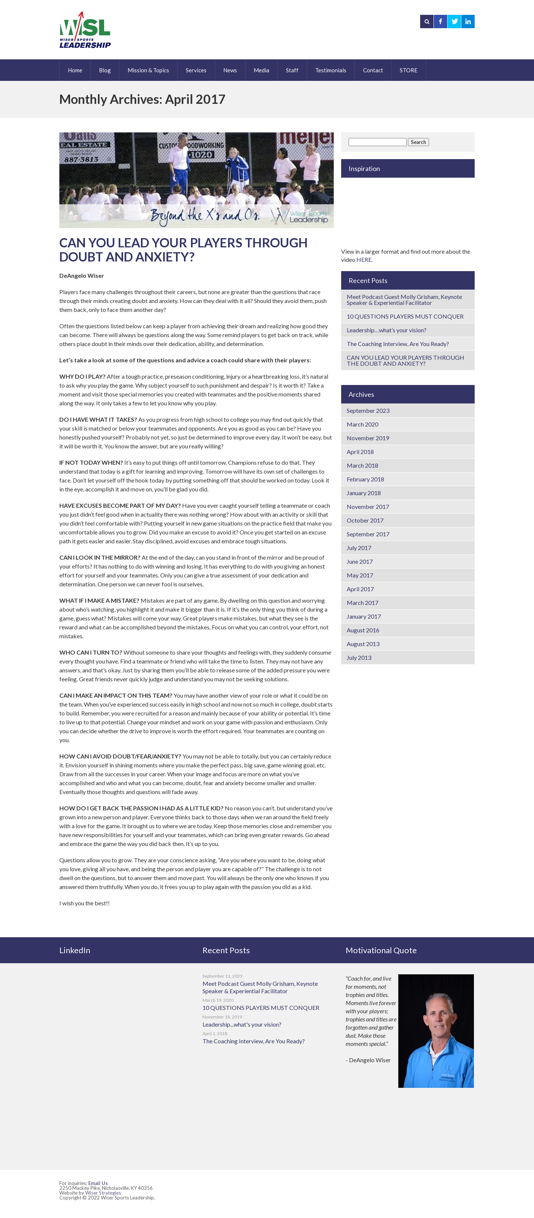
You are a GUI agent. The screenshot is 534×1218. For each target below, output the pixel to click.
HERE (364, 259)
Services (196, 70)
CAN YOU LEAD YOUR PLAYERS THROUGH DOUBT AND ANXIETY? (183, 249)
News (230, 70)
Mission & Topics (148, 70)
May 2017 (360, 575)
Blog (105, 70)
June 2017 (360, 561)
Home (75, 70)
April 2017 (360, 588)
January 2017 (364, 616)
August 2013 (363, 643)
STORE (409, 70)
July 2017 (359, 547)
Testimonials (330, 70)
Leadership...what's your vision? (241, 1024)
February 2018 (365, 479)
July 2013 (359, 657)
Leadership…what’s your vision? (386, 329)
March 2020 (362, 424)
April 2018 (360, 451)
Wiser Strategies (103, 1193)
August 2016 (363, 629)
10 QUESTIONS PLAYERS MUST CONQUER (405, 316)
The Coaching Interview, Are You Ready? (398, 343)
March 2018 (362, 465)
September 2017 (368, 533)
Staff (292, 70)
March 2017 (362, 602)
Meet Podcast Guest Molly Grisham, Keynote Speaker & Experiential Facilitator (404, 299)
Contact (373, 70)
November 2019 (368, 437)
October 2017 (365, 520)
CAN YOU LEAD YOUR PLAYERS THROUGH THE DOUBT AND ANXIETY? (405, 360)
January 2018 (364, 492)
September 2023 (368, 410)
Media (261, 70)
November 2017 (368, 506)
